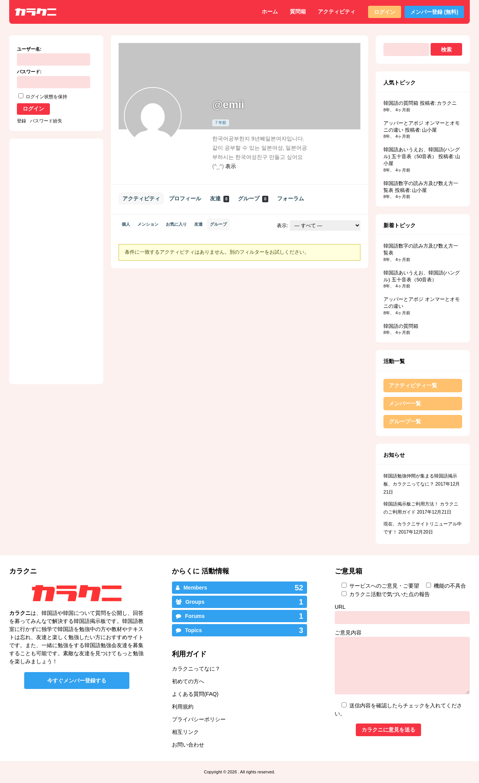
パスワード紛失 (46, 121)
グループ (253, 198)
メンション (148, 224)
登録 (21, 121)
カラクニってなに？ (196, 669)
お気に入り (176, 224)
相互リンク (185, 732)
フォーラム (290, 198)
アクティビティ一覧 (413, 385)
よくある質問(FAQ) (195, 694)
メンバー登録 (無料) (434, 12)
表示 (230, 166)
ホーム (270, 11)
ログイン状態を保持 (46, 96)
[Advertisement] (177, 323)
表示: (282, 225)
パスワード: (29, 71)
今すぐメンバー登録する (76, 680)
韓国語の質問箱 (400, 103)
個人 (126, 224)
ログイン (384, 12)
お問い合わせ (188, 745)
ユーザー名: (29, 49)
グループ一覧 (405, 421)
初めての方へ (188, 681)
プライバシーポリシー (199, 719)
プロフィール (185, 198)
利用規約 (182, 707)
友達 (219, 198)
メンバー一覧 (405, 403)
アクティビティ (336, 11)
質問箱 (298, 11)
